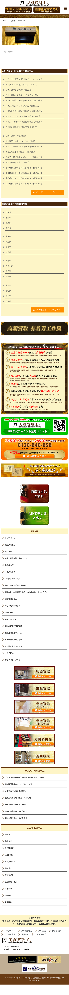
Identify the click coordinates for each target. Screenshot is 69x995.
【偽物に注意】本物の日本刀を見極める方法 (24, 111)
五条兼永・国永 (11, 882)
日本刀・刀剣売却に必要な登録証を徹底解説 (24, 122)
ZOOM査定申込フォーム (14, 640)
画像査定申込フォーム (13, 633)
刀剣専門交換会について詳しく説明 (20, 141)
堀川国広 (8, 895)
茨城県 (8, 291)
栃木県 (8, 223)
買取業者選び (10, 545)
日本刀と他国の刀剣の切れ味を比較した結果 (24, 146)
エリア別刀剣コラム (12, 606)
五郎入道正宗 (10, 862)
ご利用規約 (9, 653)
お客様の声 (9, 565)
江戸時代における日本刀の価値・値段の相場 (24, 184)
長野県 (8, 296)
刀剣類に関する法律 (12, 579)
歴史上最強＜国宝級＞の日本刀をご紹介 (22, 95)
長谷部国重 (9, 848)
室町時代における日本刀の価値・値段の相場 (24, 178)
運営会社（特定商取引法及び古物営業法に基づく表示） (26, 592)
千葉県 (8, 218)
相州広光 (8, 841)
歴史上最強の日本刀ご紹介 (15, 805)
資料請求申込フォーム (13, 646)
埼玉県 (8, 242)
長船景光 (8, 868)
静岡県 (8, 252)
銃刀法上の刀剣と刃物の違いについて (21, 85)
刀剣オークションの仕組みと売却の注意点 (23, 116)
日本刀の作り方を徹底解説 (15, 791)
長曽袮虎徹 (9, 875)
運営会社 (25, 934)
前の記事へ (9, 52)
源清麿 (7, 834)
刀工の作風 (9, 613)
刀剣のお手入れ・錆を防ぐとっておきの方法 (24, 100)
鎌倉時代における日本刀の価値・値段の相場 (24, 173)
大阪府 (8, 228)
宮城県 (8, 236)
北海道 (8, 212)
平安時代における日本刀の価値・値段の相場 (24, 168)
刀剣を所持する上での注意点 (18, 162)
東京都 (8, 285)
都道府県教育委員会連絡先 (15, 585)
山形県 (8, 261)
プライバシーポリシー (13, 660)
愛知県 (8, 276)
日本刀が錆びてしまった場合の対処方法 (22, 106)
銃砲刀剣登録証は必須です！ (16, 558)
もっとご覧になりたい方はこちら (47, 192)
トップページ (10, 538)
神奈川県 (9, 266)
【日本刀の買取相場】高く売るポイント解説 (24, 79)
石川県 (8, 301)
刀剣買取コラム (11, 599)
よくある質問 (10, 572)
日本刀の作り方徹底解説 (16, 136)
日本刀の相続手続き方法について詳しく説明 (24, 157)
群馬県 (8, 247)
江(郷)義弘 (9, 855)
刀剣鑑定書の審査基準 (13, 626)
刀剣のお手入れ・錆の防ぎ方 (16, 811)
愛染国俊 (8, 902)
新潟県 (8, 271)
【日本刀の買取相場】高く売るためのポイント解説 (24, 777)
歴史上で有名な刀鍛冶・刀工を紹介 (20, 152)
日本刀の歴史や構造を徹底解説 (18, 90)
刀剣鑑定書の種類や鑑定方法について (21, 127)
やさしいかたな (11, 619)
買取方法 (8, 552)
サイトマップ (40, 934)
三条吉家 (8, 889)
